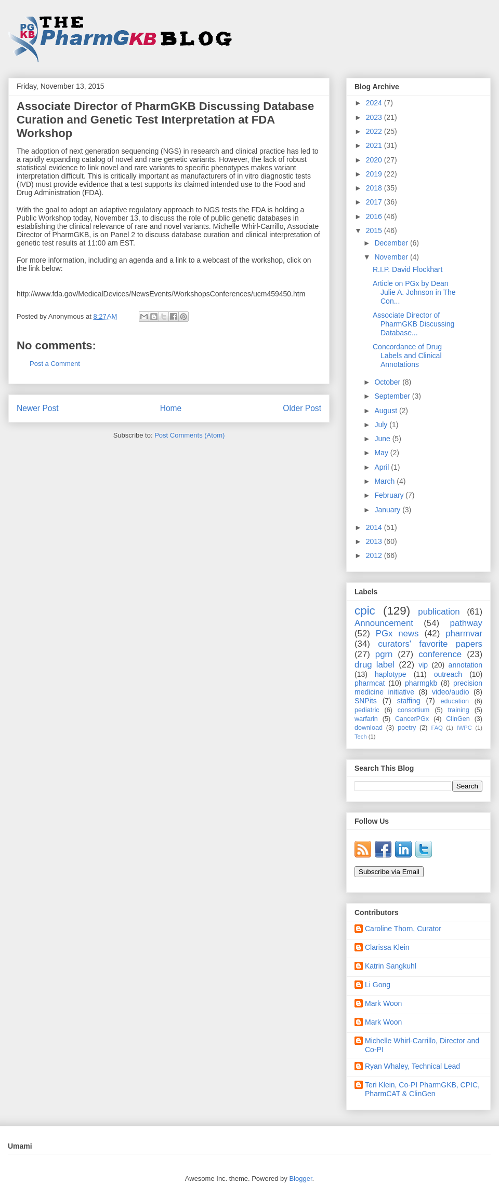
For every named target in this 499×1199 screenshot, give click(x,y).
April (382, 467)
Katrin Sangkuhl (390, 966)
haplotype (390, 674)
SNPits (365, 701)
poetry (407, 727)
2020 (375, 160)
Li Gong (377, 984)
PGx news (397, 633)
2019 (375, 174)
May (382, 452)
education (455, 701)
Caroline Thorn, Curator (403, 928)
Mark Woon (383, 1003)
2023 (375, 117)
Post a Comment (55, 363)
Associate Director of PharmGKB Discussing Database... (413, 324)
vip (423, 665)
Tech (360, 736)
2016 (375, 216)
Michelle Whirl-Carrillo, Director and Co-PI (422, 1045)
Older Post (302, 408)
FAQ (436, 728)
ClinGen (458, 719)
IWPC (464, 728)
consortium (414, 710)
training (458, 710)
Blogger (300, 1178)
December (392, 243)
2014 (375, 527)
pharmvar (463, 633)
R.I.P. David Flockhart (407, 269)
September (393, 396)
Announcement (383, 623)
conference (440, 654)
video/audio (450, 692)
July (381, 424)
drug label (374, 665)
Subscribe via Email (389, 872)
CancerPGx (412, 719)
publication (438, 612)
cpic (364, 610)
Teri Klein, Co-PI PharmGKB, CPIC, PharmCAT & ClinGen (422, 1089)
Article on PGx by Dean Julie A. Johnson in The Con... (414, 292)
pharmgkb (421, 683)
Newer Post (38, 408)
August (386, 410)
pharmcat (369, 683)
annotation (465, 665)
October (388, 382)
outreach (448, 674)
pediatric (366, 710)
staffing (409, 701)
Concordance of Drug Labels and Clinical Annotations (407, 356)
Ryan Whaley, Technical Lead (412, 1066)
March (385, 481)
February (389, 495)
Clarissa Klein (387, 947)
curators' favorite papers (430, 644)
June (383, 438)
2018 (375, 188)
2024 (375, 103)
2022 (375, 131)
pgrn (384, 654)
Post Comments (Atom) (189, 435)
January (388, 510)
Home (171, 408)
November (392, 257)
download (368, 727)
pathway (466, 623)
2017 (375, 202)
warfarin (366, 719)
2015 (375, 230)
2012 (375, 555)
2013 (375, 541)
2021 (375, 145)
